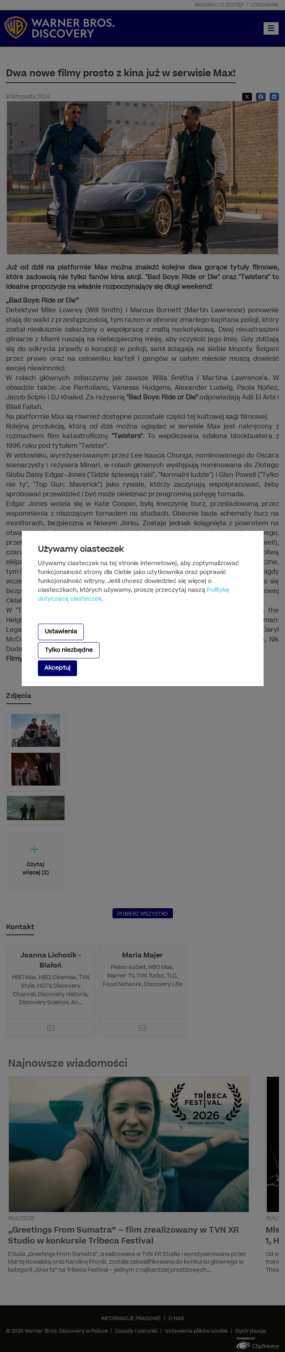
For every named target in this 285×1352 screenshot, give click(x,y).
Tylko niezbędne (69, 650)
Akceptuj (57, 668)
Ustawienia (61, 631)
